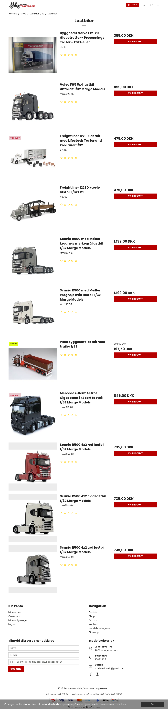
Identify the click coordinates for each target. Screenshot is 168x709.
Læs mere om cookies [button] (113, 704)
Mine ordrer (14, 612)
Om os (93, 620)
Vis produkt (135, 41)
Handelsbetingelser (100, 628)
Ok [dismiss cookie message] (152, 704)
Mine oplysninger (18, 620)
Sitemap (94, 632)
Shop (92, 616)
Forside (93, 612)
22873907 (100, 659)
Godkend (15, 669)
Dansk (132, 5)
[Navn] (43, 647)
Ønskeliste (14, 616)
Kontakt (93, 624)
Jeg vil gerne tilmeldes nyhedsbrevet (39, 661)
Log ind (12, 624)
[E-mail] (43, 654)
